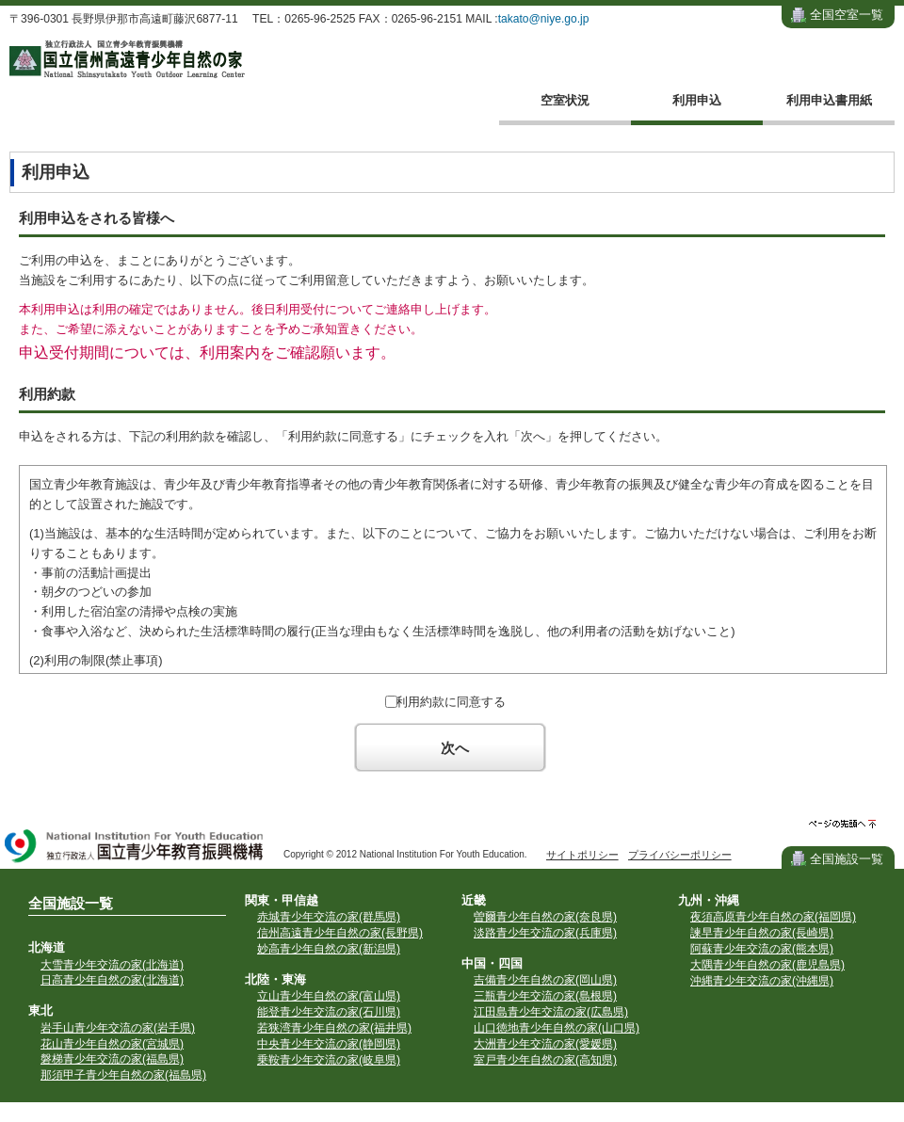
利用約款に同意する (451, 702)
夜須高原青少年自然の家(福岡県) (773, 916)
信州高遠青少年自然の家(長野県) (340, 932)
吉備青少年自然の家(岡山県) (545, 979)
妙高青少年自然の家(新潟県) (328, 948)
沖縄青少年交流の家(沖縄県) (761, 980)
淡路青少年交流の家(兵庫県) (545, 932)
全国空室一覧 (846, 15)
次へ (455, 748)
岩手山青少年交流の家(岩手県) (117, 1027)
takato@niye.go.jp (543, 18)
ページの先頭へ (842, 824)
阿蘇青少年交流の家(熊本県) (761, 948)
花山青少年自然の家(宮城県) (112, 1043)
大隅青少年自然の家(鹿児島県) (767, 964)
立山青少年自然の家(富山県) (328, 995)
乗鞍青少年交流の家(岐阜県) (328, 1059)
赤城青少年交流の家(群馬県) (328, 916)
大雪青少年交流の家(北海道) (112, 964)
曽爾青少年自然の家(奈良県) (545, 916)
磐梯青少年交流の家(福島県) (112, 1059)
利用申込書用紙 (829, 100)
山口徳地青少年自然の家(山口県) (556, 1027)
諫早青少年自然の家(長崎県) (761, 932)
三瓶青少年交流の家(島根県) (545, 995)
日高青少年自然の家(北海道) (112, 979)
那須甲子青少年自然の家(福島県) (123, 1075)
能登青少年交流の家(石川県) (328, 1011)
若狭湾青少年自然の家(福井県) (334, 1027)
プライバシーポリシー (680, 854)
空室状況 (565, 100)
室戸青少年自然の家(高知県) (545, 1059)
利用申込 (696, 100)
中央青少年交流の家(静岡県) (328, 1043)
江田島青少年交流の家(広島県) (551, 1011)
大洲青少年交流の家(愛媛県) (545, 1043)
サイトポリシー (582, 854)
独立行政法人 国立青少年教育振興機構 (135, 847)
